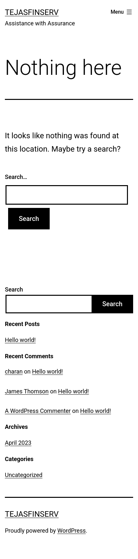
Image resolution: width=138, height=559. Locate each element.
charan (14, 371)
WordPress (71, 530)
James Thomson (27, 391)
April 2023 (18, 442)
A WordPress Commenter (38, 410)
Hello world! (20, 339)
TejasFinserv (32, 12)
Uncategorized (24, 474)
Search (14, 289)
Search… (16, 176)
